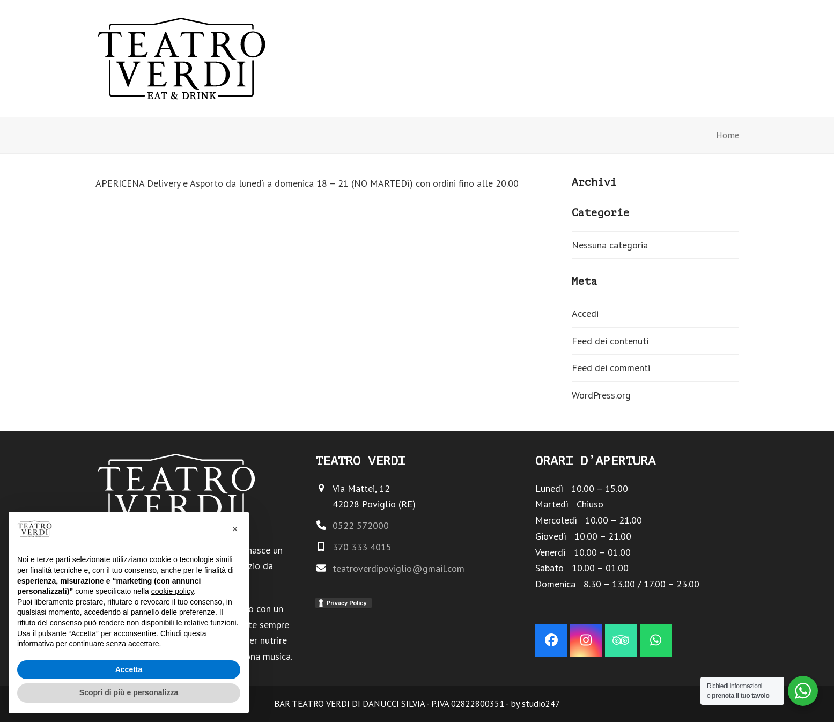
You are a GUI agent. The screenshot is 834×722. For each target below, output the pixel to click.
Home (727, 135)
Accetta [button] (129, 669)
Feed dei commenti (611, 368)
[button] (234, 528)
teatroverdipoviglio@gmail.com (398, 568)
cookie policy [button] (172, 591)
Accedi (585, 313)
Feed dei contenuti (610, 341)
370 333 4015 (362, 547)
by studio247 (535, 704)
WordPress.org (601, 395)
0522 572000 (361, 525)
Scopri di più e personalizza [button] (128, 692)
